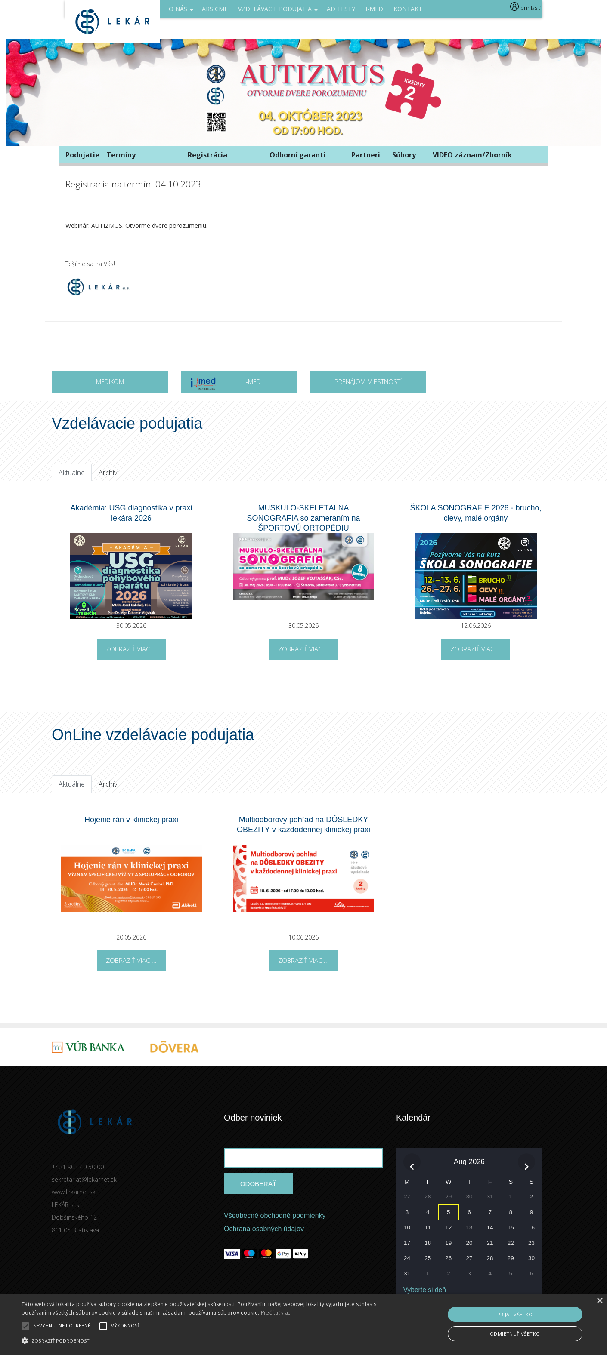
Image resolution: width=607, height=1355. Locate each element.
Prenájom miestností (368, 381)
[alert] (303, 1324)
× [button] (599, 1301)
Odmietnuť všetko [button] (515, 1333)
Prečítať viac (276, 1312)
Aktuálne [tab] (72, 472)
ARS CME (215, 9)
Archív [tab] (108, 472)
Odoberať (258, 1183)
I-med (374, 9)
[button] (205, 1340)
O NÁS (181, 11)
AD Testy (341, 9)
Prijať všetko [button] (515, 1314)
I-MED (225, 384)
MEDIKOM (110, 381)
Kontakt (407, 9)
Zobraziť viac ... (131, 649)
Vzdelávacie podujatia (278, 11)
